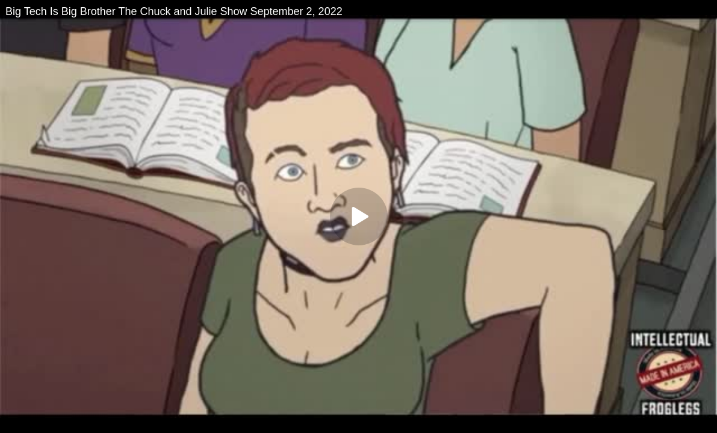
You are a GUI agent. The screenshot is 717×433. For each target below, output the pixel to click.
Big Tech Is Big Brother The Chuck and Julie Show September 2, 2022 (174, 11)
